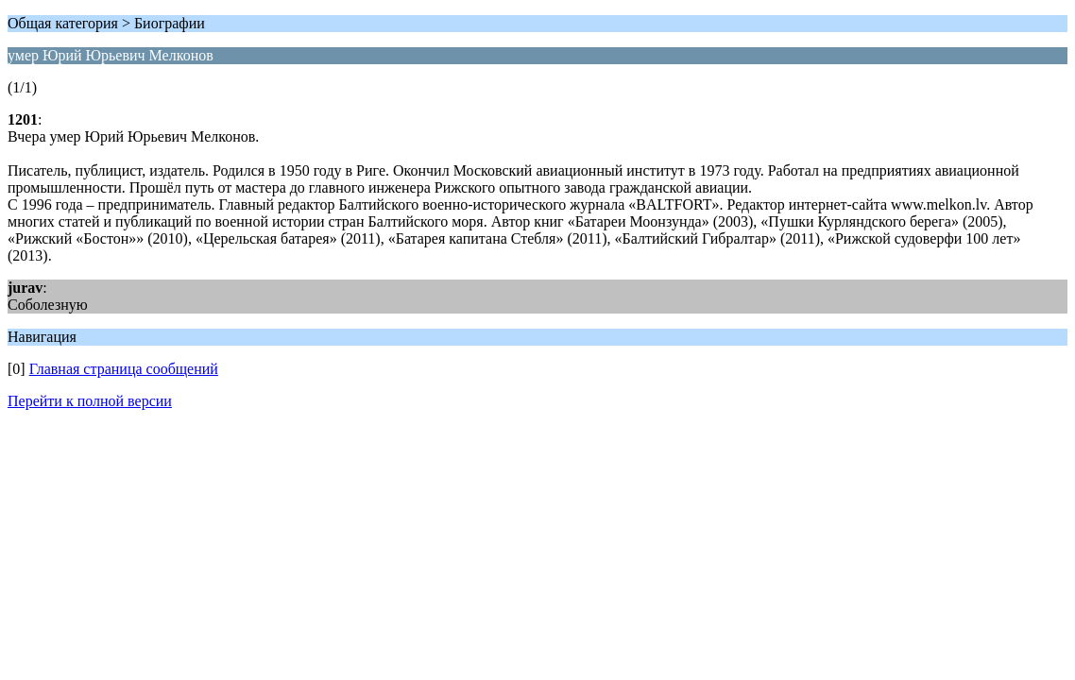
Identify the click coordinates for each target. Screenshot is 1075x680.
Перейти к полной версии (90, 401)
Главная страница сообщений (123, 369)
